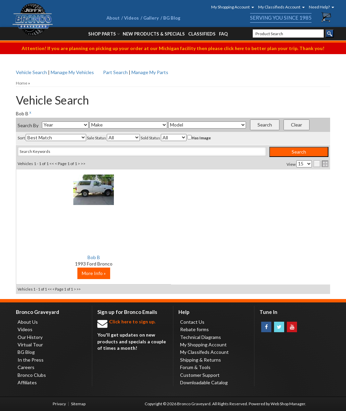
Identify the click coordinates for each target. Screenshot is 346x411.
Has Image (199, 137)
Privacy (59, 403)
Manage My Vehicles (72, 72)
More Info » (68, 273)
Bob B (68, 257)
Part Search (115, 72)
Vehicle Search (31, 72)
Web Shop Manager (288, 403)
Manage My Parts (149, 72)
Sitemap (78, 403)
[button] (230, 6)
